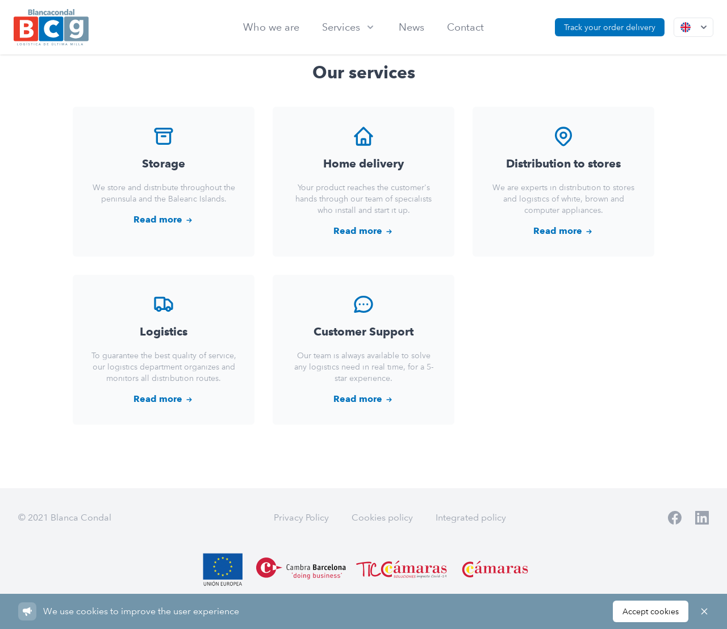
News (411, 27)
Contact (465, 27)
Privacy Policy (301, 517)
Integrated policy (471, 517)
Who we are (271, 27)
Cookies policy (382, 517)
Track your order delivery (609, 27)
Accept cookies (650, 611)
